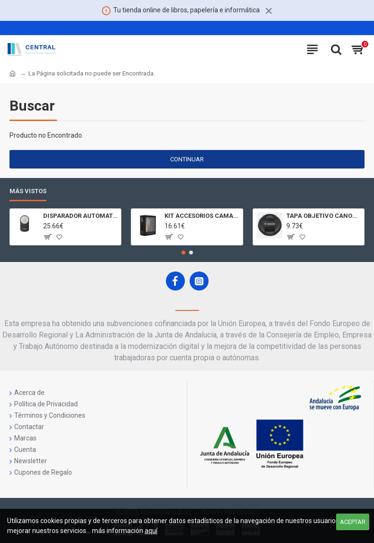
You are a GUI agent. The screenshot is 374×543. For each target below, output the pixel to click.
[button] (183, 252)
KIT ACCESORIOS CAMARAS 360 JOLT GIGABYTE (201, 215)
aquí (151, 530)
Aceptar (352, 521)
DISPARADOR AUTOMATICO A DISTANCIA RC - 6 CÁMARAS (80, 215)
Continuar (187, 159)
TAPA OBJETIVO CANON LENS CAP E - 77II (323, 215)
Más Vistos (27, 191)
